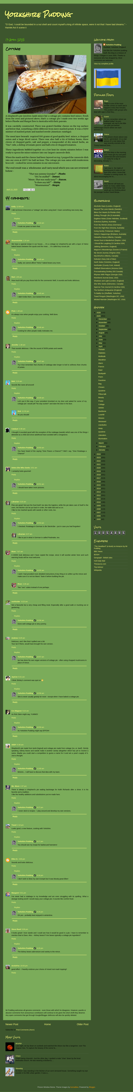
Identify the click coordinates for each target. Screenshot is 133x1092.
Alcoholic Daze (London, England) (107, 206)
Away (100, 428)
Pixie (13, 311)
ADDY (13, 745)
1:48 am (19, 311)
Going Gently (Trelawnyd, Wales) (107, 231)
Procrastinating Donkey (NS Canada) (108, 271)
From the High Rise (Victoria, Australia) (109, 228)
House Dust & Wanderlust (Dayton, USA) (110, 240)
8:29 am (22, 638)
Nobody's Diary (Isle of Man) (105, 259)
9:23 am (25, 711)
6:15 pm (40, 912)
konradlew (74, 1087)
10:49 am (40, 398)
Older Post (82, 1024)
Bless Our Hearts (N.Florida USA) (107, 212)
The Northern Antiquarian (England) (108, 290)
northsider (16, 602)
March (101, 443)
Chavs (18, 1056)
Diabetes (101, 353)
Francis (101, 367)
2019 (99, 471)
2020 (99, 468)
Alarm (100, 363)
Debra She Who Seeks (20, 468)
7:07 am (20, 552)
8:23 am (24, 602)
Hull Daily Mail (99, 561)
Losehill (101, 415)
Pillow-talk (102, 394)
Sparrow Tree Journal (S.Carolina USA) (109, 287)
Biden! (106, 150)
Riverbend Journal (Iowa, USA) (106, 278)
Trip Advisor (98, 567)
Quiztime (101, 391)
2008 (99, 509)
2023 (99, 458)
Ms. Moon (15, 786)
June (101, 340)
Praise (100, 401)
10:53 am (40, 523)
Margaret (15, 893)
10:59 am (40, 727)
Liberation (102, 435)
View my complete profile (103, 64)
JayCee (14, 677)
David (106, 181)
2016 (99, 482)
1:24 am (26, 241)
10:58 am (40, 693)
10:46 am (40, 327)
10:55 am (40, 570)
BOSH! (96, 555)
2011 (99, 499)
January (102, 450)
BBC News (98, 551)
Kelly (13, 207)
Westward (102, 421)
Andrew (14, 638)
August (102, 333)
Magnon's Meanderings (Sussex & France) (110, 250)
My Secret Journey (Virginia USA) (107, 253)
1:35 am (18, 277)
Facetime (102, 380)
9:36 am (20, 745)
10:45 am (40, 259)
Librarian (15, 502)
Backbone (102, 411)
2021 (99, 464)
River (13, 552)
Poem (100, 377)
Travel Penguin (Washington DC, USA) (109, 296)
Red (13, 277)
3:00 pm (22, 859)
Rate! (100, 370)
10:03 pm (24, 966)
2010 (99, 502)
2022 (99, 461)
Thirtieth (101, 349)
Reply (13, 213)
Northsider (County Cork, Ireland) (107, 265)
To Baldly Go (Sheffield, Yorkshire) (107, 293)
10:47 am (40, 361)
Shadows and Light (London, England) (109, 281)
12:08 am (20, 207)
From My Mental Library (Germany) (107, 225)
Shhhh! (101, 408)
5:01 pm (23, 893)
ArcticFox (15, 966)
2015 (99, 485)
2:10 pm (20, 825)
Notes (106, 166)
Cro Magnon (16, 711)
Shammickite (16, 241)
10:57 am (40, 657)
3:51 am (34, 468)
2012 (99, 495)
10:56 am (40, 620)
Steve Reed (16, 929)
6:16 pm (40, 875)
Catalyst (14, 429)
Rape (106, 101)
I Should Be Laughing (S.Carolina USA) (109, 243)
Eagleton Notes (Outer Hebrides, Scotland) (110, 219)
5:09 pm (25, 929)
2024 (99, 454)
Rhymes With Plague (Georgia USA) (108, 275)
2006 (99, 516)
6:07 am (29, 534)
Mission (101, 418)
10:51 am (40, 484)
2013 (99, 492)
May (101, 343)
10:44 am (40, 223)
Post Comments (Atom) (25, 1030)
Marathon (102, 360)
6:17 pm (40, 807)
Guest (106, 117)
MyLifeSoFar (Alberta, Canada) (106, 256)
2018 (99, 475)
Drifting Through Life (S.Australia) (107, 215)
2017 (99, 478)
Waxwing (19, 1068)
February (102, 446)
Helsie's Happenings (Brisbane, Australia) (110, 234)
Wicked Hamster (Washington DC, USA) (109, 299)
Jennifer (14, 345)
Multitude (101, 356)
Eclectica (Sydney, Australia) (105, 222)
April (101, 346)
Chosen (101, 387)
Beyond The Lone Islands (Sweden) (108, 209)
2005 (99, 519)
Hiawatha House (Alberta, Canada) (107, 237)
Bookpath (102, 373)
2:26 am (26, 584)
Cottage (101, 404)
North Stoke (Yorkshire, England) (107, 262)
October (102, 326)
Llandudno (102, 425)
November (103, 322)
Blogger (92, 1087)
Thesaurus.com (100, 564)
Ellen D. (14, 859)
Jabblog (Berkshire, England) (105, 247)
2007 (99, 512)
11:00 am (40, 769)
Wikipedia (98, 570)
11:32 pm (25, 411)
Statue (106, 134)
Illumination (102, 439)
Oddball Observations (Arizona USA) (108, 268)
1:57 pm (23, 786)
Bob (13, 381)
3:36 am (22, 429)
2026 (99, 313)
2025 (99, 316)
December (103, 319)
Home (47, 1024)
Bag (100, 384)
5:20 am (23, 502)
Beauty (101, 398)
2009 (99, 506)
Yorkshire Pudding (38, 15)
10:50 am (40, 448)
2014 (99, 488)
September (103, 329)
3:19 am (19, 381)
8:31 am (21, 677)
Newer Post (11, 1024)
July (100, 336)
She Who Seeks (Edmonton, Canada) (108, 284)
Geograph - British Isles (103, 558)
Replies (17, 219)
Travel (14, 825)
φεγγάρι (19, 1043)
